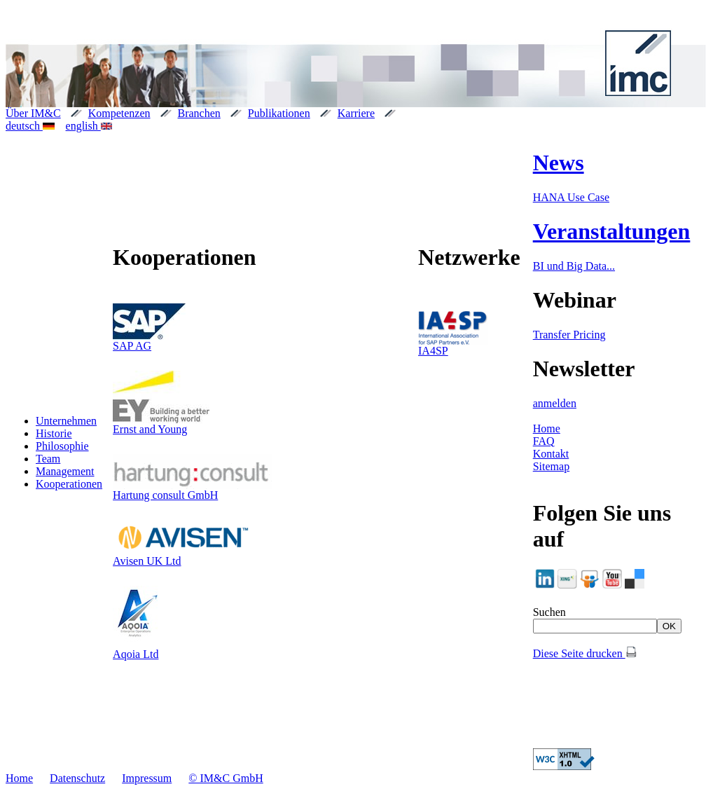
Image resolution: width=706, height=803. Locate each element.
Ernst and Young (150, 429)
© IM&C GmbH (225, 778)
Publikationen (279, 113)
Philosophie (62, 446)
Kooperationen (69, 484)
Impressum (147, 778)
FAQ (544, 441)
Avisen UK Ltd (147, 561)
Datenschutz (77, 778)
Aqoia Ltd (135, 654)
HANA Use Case (571, 197)
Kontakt (551, 454)
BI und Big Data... (574, 266)
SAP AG (132, 346)
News (558, 162)
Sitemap (551, 466)
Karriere (356, 113)
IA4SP (433, 351)
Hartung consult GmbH (165, 495)
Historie (54, 433)
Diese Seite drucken (585, 653)
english (89, 126)
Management (65, 471)
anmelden (554, 403)
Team (48, 459)
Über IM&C (33, 113)
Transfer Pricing (569, 335)
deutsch (30, 126)
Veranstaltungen (612, 231)
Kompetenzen (119, 113)
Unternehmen (66, 421)
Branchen (199, 113)
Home (546, 428)
